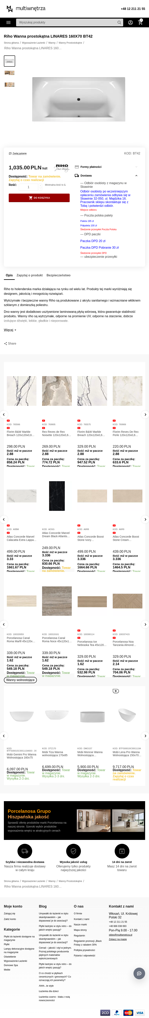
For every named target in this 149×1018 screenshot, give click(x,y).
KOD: (128, 153)
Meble (7, 969)
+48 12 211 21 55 (133, 8)
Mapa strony (80, 930)
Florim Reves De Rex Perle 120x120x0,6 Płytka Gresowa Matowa (127, 433)
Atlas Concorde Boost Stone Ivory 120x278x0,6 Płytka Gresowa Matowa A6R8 (91, 538)
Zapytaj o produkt (30, 275)
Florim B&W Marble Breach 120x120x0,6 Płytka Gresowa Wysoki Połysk (91, 433)
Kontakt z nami (81, 919)
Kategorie (8, 22)
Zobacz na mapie (118, 939)
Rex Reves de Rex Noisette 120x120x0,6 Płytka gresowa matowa (56, 433)
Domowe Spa (11, 965)
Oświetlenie (10, 956)
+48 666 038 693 (117, 926)
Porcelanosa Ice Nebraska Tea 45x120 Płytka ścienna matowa (91, 643)
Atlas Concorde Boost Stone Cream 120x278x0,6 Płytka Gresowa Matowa (126, 538)
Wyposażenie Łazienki (15, 961)
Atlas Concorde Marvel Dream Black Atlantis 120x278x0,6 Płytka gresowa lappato (56, 534)
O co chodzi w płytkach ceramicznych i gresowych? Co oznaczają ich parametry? (55, 977)
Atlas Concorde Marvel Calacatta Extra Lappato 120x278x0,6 (21, 538)
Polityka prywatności (84, 950)
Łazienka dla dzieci (49, 991)
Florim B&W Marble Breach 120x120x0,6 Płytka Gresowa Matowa (21, 433)
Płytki (7, 944)
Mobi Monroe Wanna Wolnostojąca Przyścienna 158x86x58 (91, 754)
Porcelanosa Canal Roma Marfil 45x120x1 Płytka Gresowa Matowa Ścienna (21, 639)
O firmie (78, 913)
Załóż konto (10, 919)
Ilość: (13, 184)
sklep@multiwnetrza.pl (120, 935)
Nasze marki (80, 924)
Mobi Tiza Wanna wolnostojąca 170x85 (55, 754)
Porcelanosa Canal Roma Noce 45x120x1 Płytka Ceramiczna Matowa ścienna (55, 639)
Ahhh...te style (46, 985)
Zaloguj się (9, 913)
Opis (9, 275)
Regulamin (79, 935)
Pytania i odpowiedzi (84, 955)
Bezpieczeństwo (59, 275)
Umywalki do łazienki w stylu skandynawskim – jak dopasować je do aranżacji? (53, 917)
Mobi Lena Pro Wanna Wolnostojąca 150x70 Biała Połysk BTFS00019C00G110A (127, 754)
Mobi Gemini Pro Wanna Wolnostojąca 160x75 (21, 756)
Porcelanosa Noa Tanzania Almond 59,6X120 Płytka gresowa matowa (123, 643)
